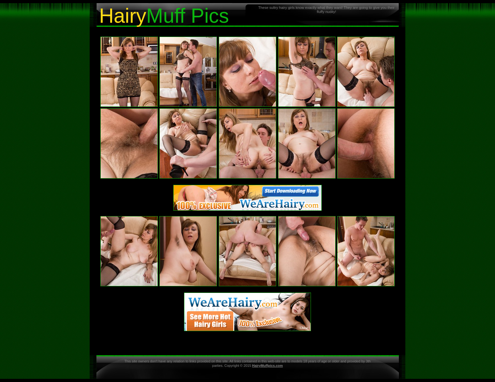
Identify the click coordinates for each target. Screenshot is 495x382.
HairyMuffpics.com (267, 365)
